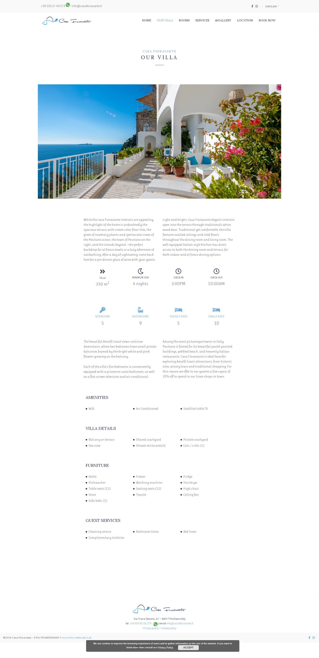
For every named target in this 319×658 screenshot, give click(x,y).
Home (146, 20)
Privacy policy (151, 628)
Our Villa (165, 20)
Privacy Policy (165, 647)
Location (245, 20)
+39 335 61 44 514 (53, 6)
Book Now (267, 20)
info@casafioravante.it (87, 6)
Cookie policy (169, 628)
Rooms (184, 20)
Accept (188, 647)
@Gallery (223, 20)
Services (202, 20)
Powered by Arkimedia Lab (75, 637)
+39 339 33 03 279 (140, 623)
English (271, 6)
